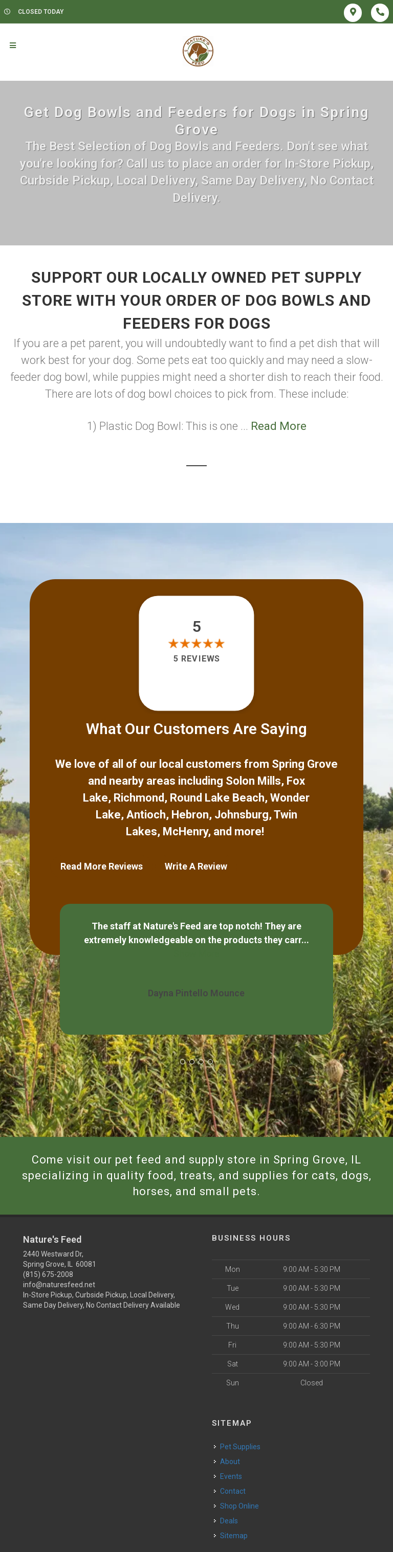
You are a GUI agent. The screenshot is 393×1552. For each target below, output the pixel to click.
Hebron (190, 814)
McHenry (185, 831)
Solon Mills (253, 780)
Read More (279, 426)
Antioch (146, 814)
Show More (196, 953)
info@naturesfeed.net (59, 1285)
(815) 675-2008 (48, 1274)
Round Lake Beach (217, 797)
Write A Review (196, 866)
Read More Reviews (101, 866)
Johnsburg (241, 814)
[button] (182, 1061)
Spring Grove (305, 764)
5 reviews (196, 659)
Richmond (139, 797)
